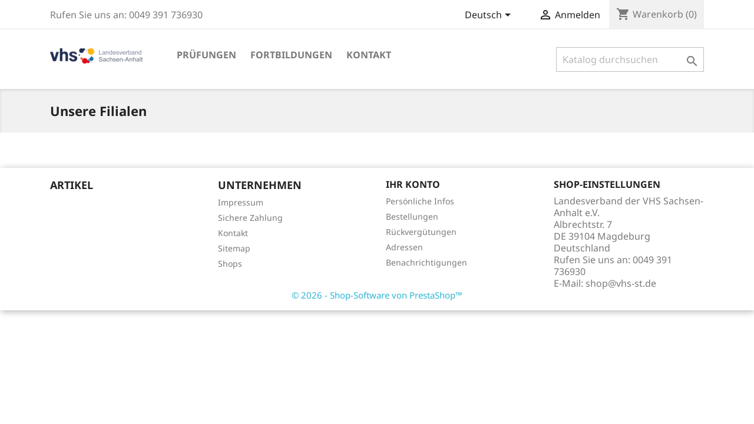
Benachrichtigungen (426, 262)
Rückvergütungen (421, 231)
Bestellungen (412, 216)
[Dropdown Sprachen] (490, 16)
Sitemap (234, 248)
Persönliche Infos (420, 201)
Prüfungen (206, 54)
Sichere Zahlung (250, 217)
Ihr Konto (413, 184)
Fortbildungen (291, 54)
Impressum (240, 202)
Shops (230, 263)
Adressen (404, 247)
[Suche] (630, 59)
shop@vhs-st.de (621, 283)
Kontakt (368, 54)
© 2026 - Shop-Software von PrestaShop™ (377, 295)
